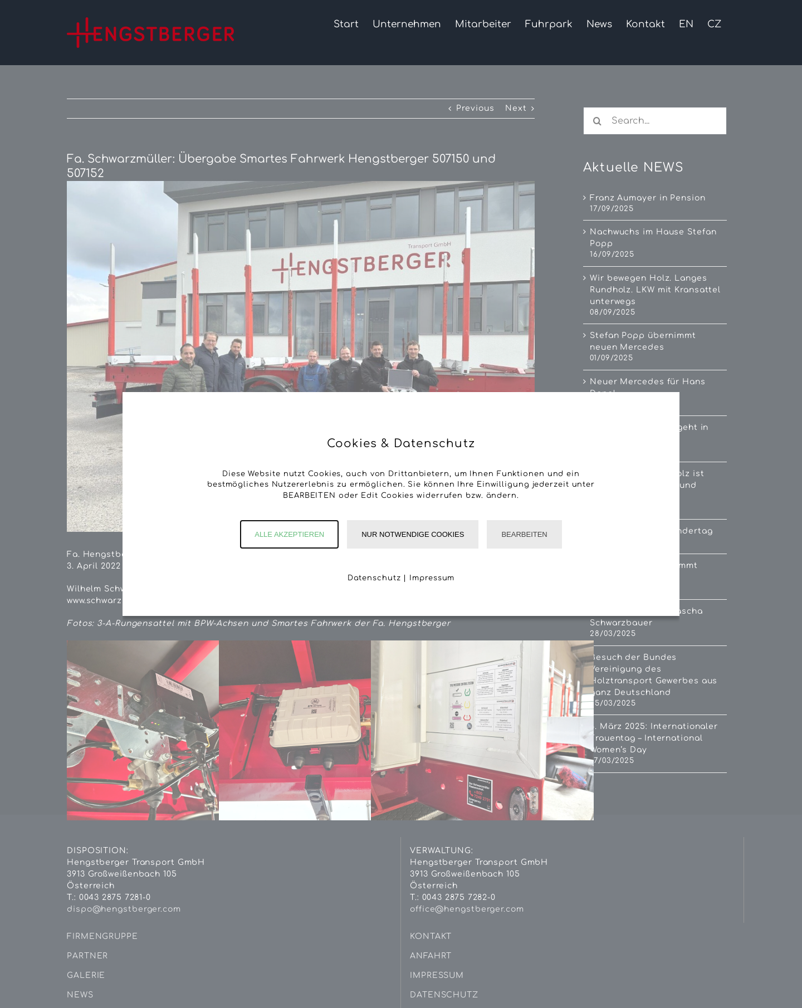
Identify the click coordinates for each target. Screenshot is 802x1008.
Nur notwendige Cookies (412, 534)
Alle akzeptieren (289, 534)
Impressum (431, 578)
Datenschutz (374, 578)
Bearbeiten (524, 534)
